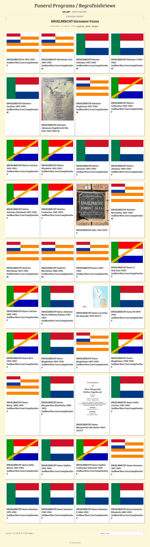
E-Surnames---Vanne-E (74, 16)
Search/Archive (79, 12)
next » (31, 533)
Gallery (66, 12)
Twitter (88, 26)
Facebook (80, 26)
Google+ (95, 26)
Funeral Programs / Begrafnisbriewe (75, 5)
